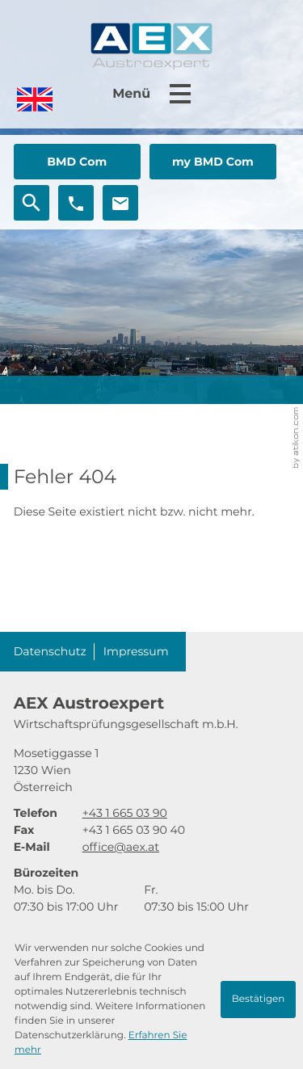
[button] (77, 161)
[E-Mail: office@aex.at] (120, 203)
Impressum (136, 651)
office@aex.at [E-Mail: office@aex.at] (120, 847)
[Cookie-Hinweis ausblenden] (258, 999)
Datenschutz (50, 651)
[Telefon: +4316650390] (124, 813)
